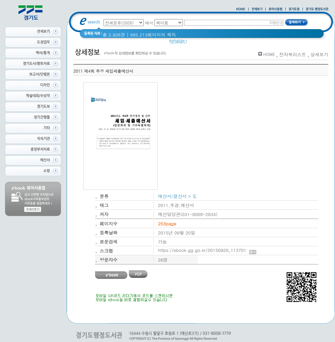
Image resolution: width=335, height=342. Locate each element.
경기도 (211, 43)
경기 (195, 43)
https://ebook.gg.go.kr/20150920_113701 (207, 250)
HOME (269, 54)
